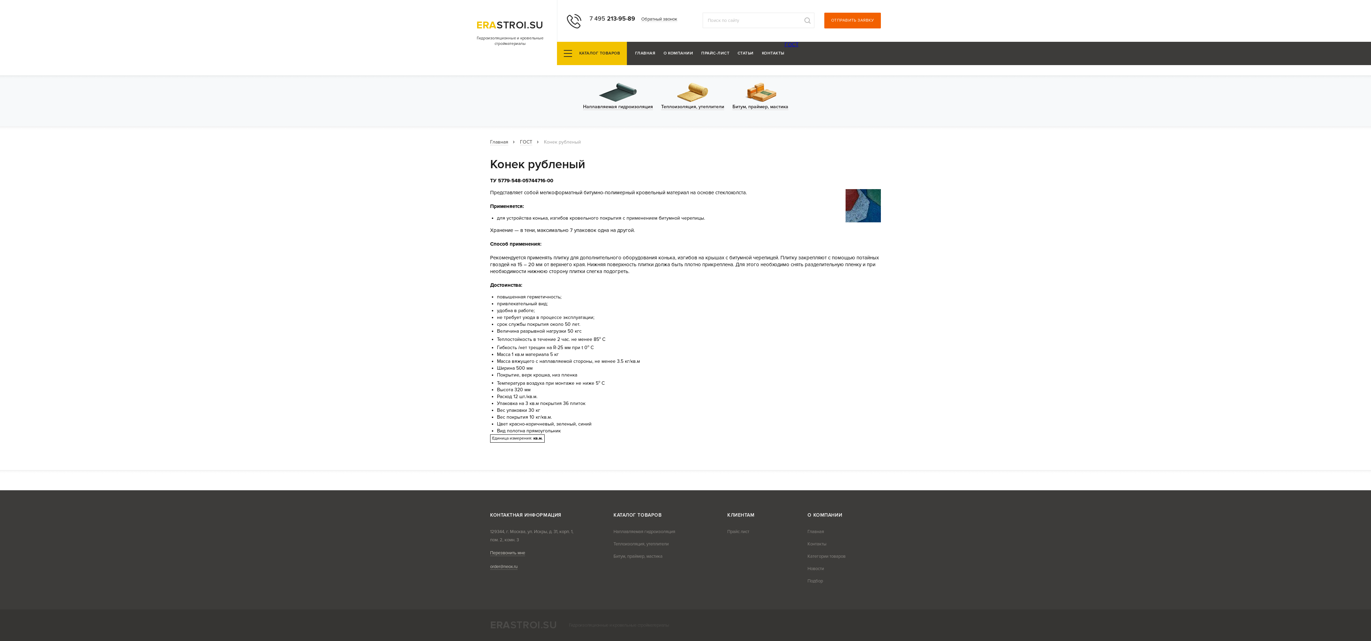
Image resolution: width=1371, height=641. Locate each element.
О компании (678, 53)
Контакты (773, 53)
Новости (816, 568)
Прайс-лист (715, 53)
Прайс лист (738, 531)
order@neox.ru (504, 566)
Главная (645, 53)
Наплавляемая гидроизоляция (644, 531)
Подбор (815, 581)
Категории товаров (827, 556)
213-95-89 (612, 18)
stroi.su (510, 25)
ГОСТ (792, 44)
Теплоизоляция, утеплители (641, 544)
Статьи (746, 53)
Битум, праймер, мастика (638, 556)
